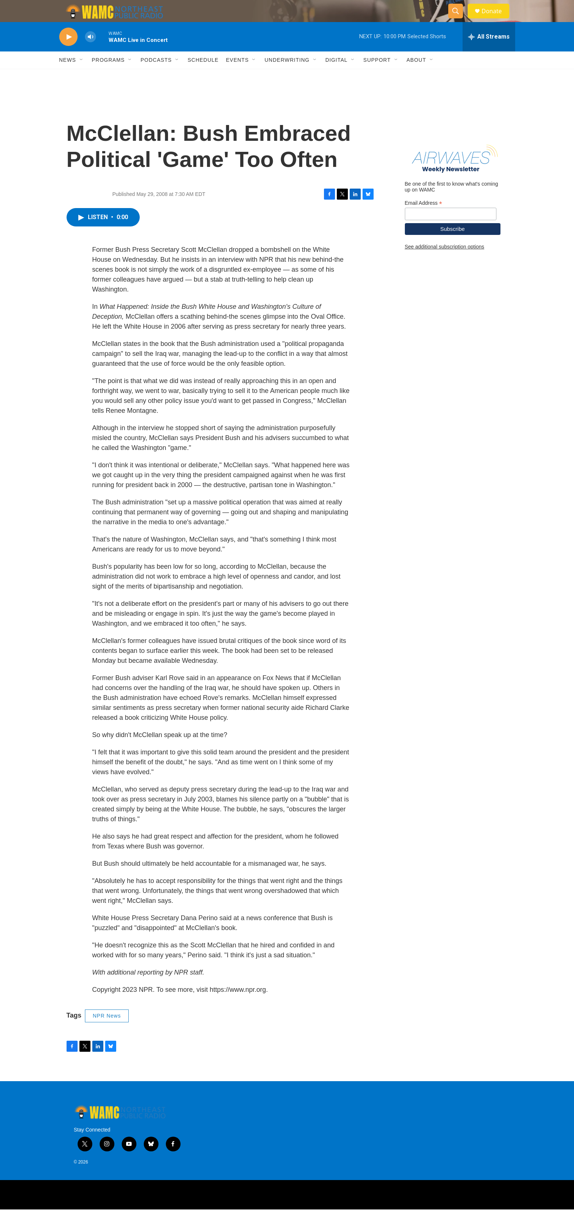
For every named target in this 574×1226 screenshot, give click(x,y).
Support (377, 76)
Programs (108, 76)
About (416, 76)
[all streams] (489, 53)
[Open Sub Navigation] (82, 76)
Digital (336, 76)
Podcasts (156, 76)
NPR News (107, 1032)
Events (237, 76)
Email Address (423, 219)
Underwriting (286, 76)
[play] (68, 53)
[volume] (90, 53)
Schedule (203, 76)
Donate (496, 19)
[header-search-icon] (459, 19)
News (67, 76)
